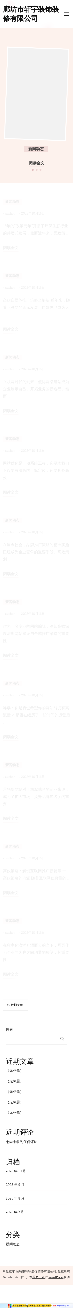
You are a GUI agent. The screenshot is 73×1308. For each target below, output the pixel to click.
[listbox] (36, 105)
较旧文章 (17, 1005)
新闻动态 (36, 148)
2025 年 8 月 (15, 1198)
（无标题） (14, 1070)
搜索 (9, 1029)
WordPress (55, 1277)
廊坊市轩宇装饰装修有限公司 (31, 14)
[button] (33, 169)
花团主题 (38, 1277)
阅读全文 (36, 163)
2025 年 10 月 (16, 1171)
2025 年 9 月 (15, 1184)
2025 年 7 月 (15, 1212)
